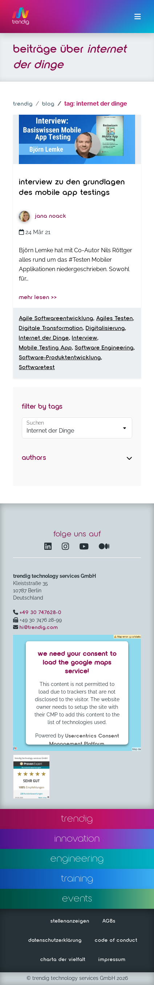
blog (48, 104)
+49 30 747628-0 (40, 612)
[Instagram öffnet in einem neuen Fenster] (67, 547)
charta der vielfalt (62, 959)
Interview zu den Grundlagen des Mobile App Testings (72, 187)
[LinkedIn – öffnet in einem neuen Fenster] (49, 547)
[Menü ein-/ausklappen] (137, 17)
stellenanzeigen (69, 921)
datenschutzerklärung (55, 940)
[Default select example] (77, 427)
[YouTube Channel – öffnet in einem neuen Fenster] (85, 547)
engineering (77, 859)
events (77, 899)
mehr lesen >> (38, 298)
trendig (23, 104)
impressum (112, 959)
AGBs (108, 921)
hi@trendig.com (39, 627)
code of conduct (116, 940)
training (77, 879)
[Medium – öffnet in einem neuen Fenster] (104, 547)
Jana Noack (42, 216)
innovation (77, 839)
